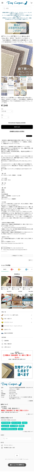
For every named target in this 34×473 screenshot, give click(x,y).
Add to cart (17, 127)
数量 (2, 115)
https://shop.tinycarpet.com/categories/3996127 (15, 249)
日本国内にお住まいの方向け (17, 131)
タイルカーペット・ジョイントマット (13, 326)
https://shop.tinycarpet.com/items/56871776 (12, 243)
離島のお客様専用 (8, 333)
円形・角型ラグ (8, 318)
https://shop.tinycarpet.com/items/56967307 (15, 227)
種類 (2, 109)
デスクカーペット (8, 322)
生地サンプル (7, 329)
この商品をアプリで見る (17, 255)
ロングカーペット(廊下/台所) (11, 315)
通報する (30, 260)
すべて (4, 269)
